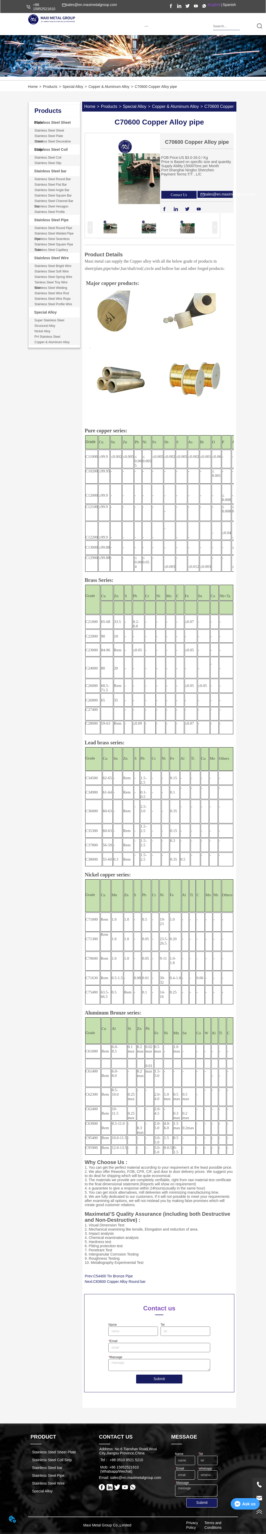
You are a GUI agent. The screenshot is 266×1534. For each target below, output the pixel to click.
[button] (146, 26)
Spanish (229, 5)
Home (33, 86)
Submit (159, 1379)
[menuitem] (146, 26)
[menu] (146, 26)
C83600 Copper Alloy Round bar (119, 1281)
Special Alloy (73, 86)
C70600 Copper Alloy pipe (156, 86)
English (214, 5)
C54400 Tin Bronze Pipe (113, 1276)
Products (50, 86)
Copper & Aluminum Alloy (108, 86)
